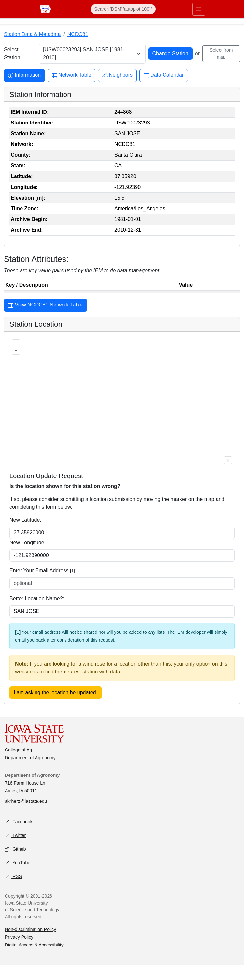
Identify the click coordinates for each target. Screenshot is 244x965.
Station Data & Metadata (32, 34)
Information (24, 75)
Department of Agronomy (30, 757)
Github (15, 849)
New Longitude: (27, 542)
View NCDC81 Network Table (45, 305)
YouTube (17, 863)
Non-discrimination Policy (30, 929)
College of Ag (18, 749)
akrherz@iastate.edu (26, 801)
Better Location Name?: (36, 598)
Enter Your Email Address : (43, 570)
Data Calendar (164, 75)
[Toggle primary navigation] (198, 9)
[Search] (123, 9)
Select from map (221, 53)
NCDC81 (77, 34)
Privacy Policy (19, 937)
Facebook (19, 822)
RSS (13, 876)
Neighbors (117, 75)
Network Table (71, 75)
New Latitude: (25, 520)
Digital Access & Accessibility (34, 944)
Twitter (15, 835)
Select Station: (13, 53)
